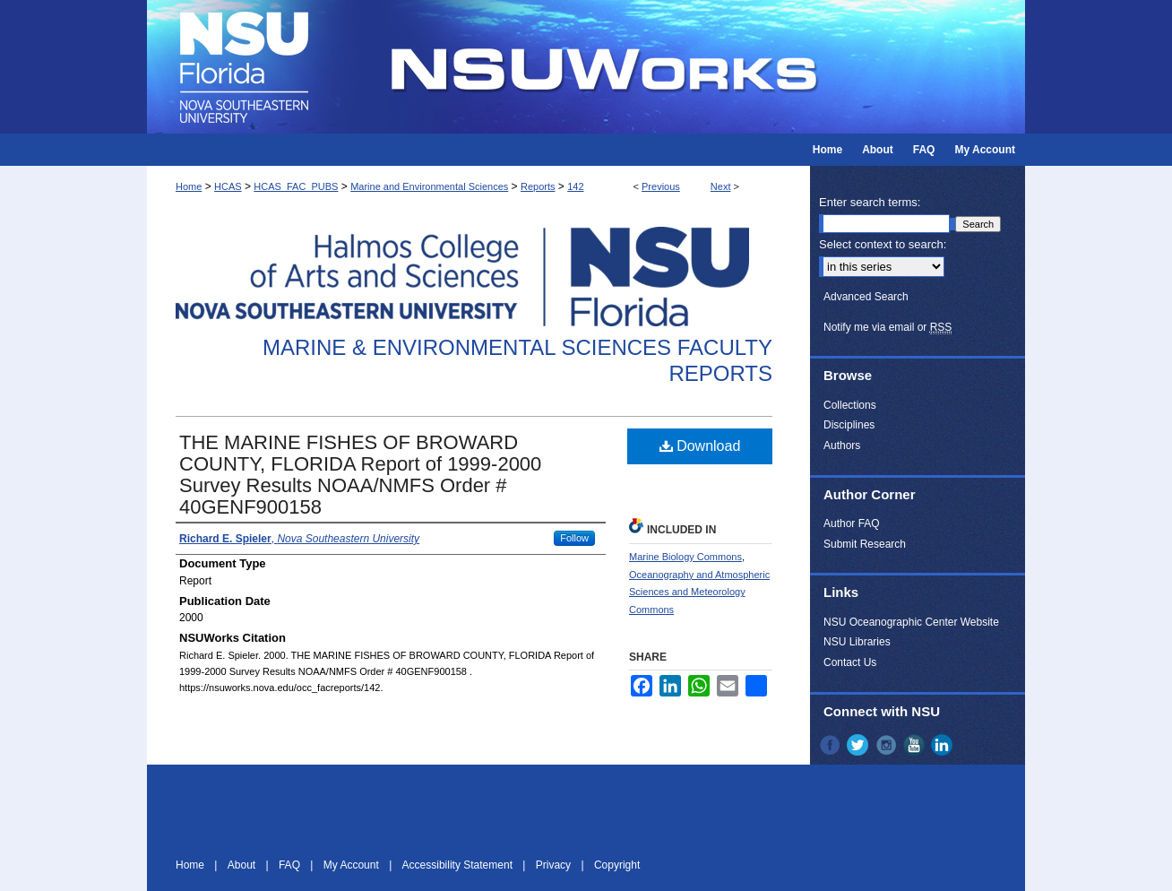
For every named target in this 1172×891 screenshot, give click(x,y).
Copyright (617, 865)
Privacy (555, 865)
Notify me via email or (887, 327)
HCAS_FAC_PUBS (296, 186)
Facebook (831, 745)
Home (189, 186)
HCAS (228, 186)
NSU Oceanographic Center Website (911, 622)
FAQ (291, 865)
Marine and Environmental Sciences (429, 186)
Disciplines (849, 425)
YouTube (915, 745)
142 (575, 186)
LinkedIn (943, 745)
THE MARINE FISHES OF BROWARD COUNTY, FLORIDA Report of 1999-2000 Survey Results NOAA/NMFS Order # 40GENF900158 (360, 474)
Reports (538, 186)
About (243, 865)
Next (721, 186)
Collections (849, 405)
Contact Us (849, 662)
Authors (841, 445)
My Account (352, 865)
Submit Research (864, 544)
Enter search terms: (869, 202)
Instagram (888, 745)
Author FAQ (851, 523)
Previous (661, 186)
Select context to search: (882, 244)
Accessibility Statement (459, 865)
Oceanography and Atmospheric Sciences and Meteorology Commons (699, 592)
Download (700, 446)
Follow (574, 537)
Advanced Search (866, 296)
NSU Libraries (857, 642)
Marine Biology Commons (685, 556)
